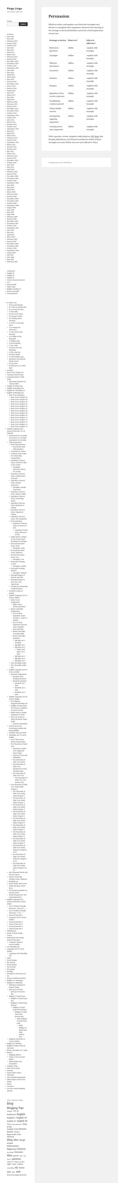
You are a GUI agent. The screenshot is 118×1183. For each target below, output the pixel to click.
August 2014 (11, 118)
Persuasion (11, 969)
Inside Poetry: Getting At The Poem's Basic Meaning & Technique (19, 539)
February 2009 (12, 194)
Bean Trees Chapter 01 (15, 372)
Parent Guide (11, 284)
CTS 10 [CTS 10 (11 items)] (16, 1111)
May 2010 (10, 167)
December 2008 (12, 199)
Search (9, 21)
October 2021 (12, 45)
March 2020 (11, 77)
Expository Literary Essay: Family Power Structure (18, 476)
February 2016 (12, 102)
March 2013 (11, 136)
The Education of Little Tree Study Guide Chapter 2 (19, 793)
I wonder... (11, 1086)
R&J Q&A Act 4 (20, 658)
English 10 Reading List (15, 388)
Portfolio (10, 971)
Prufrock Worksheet (20, 724)
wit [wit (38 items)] (18, 1171)
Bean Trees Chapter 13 (19, 422)
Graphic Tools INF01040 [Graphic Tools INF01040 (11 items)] (16, 1129)
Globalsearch (11, 931)
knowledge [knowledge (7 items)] (10, 1152)
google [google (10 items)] (9, 1127)
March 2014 (11, 122)
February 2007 (12, 239)
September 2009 (13, 183)
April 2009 (10, 190)
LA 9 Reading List (13, 947)
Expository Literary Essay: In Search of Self (20, 525)
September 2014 (13, 115)
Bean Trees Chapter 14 (19, 424)
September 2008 (13, 205)
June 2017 (10, 93)
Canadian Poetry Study (15, 375)
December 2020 (12, 61)
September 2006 (13, 250)
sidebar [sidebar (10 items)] (20, 1164)
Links (9, 958)
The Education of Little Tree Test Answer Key (21, 780)
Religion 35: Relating (14, 1043)
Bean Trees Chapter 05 (19, 404)
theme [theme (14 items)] (22, 1167)
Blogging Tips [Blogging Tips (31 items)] (15, 1108)
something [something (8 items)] (10, 1168)
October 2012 (12, 140)
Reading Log (13, 881)
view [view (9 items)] (13, 1172)
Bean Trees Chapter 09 (19, 413)
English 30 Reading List (15, 393)
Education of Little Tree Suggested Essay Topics (19, 750)
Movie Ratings (12, 960)
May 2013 (10, 131)
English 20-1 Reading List (16, 390)
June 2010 (10, 165)
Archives (10, 370)
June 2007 (10, 230)
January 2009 (12, 196)
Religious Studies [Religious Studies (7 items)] (19, 1162)
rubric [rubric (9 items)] (14, 1164)
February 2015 (12, 104)
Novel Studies (12, 965)
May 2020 (10, 73)
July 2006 (10, 255)
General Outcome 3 (16, 924)
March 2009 (11, 192)
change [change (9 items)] (9, 1111)
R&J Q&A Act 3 (20, 656)
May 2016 (10, 97)
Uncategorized (12, 293)
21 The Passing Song (16, 357)
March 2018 (11, 86)
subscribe (10, 1075)
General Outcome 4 (16, 926)
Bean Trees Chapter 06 (19, 406)
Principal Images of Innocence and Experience (18, 582)
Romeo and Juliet (13, 291)
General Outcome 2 (16, 922)
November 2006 (12, 246)
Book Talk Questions (18, 444)
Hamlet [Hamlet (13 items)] (10, 1131)
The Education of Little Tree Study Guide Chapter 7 (19, 827)
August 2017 (11, 91)
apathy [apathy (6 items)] (9, 1100)
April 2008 (10, 214)
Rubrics (9, 1052)
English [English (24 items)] (21, 1114)
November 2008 (12, 201)
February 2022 (12, 41)
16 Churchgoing (14, 343)
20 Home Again (14, 354)
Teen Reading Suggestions (16, 1077)
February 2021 (12, 57)
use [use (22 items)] (9, 1171)
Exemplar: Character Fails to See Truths (19, 469)
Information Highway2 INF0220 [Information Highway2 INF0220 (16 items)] (16, 1147)
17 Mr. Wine (13, 345)
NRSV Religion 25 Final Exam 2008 (22, 1021)
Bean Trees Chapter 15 (19, 426)
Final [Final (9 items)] (8, 1124)
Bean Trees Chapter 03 (19, 399)
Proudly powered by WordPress (60, 162)
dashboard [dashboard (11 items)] (11, 1114)
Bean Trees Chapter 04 (19, 402)
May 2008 (10, 212)
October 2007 (12, 226)
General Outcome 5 (16, 929)
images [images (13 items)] (10, 1143)
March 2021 (11, 55)
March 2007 (11, 237)
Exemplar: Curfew (19, 566)
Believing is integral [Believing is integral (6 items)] (17, 1100)
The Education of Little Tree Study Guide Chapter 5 (19, 814)
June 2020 (10, 70)
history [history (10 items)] (17, 1132)
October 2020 (12, 66)
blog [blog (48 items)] (10, 1103)
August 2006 (11, 253)
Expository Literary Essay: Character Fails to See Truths (18, 462)
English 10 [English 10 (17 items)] (21, 1117)
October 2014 (12, 113)
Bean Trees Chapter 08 (19, 411)
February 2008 (12, 217)
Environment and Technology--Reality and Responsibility (17, 728)
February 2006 (12, 262)
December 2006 (12, 244)
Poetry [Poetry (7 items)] (9, 1159)
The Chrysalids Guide (18, 663)
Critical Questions (15, 442)
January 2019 (12, 82)
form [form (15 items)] (25, 1124)
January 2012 (12, 147)
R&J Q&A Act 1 (20, 645)
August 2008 (11, 208)
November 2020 (12, 64)
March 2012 (11, 145)
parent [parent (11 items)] (16, 1155)
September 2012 (13, 142)
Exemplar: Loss (18, 559)
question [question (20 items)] (16, 1158)
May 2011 (10, 151)
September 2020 (13, 68)
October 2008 (12, 203)
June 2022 (10, 36)
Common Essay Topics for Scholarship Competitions (19, 455)
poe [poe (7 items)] (25, 1156)
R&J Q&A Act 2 (20, 647)
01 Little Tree (12, 303)
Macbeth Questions (20, 681)
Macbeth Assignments (19, 674)
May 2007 (10, 232)
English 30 (10, 278)
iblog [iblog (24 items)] (10, 1139)
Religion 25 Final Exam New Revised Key (21, 1014)
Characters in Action (18, 451)
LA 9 (8, 282)
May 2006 (10, 259)
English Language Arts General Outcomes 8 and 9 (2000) (16, 901)
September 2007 (13, 228)
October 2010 (12, 163)
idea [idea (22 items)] (16, 1139)
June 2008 (10, 210)
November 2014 (12, 111)
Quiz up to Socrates (16, 989)
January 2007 (12, 241)
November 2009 (12, 178)
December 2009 (12, 176)
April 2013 (10, 133)
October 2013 (12, 127)
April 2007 (10, 235)
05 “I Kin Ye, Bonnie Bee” (18, 307)
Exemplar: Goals (19, 548)
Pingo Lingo (14, 8)
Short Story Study (13, 1068)
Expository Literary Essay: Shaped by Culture (18, 512)
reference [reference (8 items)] (10, 1162)
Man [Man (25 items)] (9, 1155)
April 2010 (10, 169)
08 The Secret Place (16, 314)
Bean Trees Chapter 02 (19, 397)
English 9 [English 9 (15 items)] (11, 1117)
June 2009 (10, 185)
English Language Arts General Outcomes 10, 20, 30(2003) (16, 431)
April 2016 (10, 100)
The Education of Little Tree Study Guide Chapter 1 (19, 786)
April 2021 (10, 52)
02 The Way (13, 363)
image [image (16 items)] (22, 1140)
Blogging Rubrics (15, 1055)
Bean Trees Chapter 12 (19, 420)
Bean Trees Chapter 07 (19, 408)
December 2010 (12, 160)
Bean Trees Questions (16, 395)
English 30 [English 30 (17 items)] (22, 1120)
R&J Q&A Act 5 (20, 661)
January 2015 (12, 106)
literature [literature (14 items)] (18, 1152)
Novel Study (11, 967)
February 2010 (12, 172)
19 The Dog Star (14, 352)
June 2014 (10, 120)
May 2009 (10, 187)
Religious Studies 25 (14, 289)
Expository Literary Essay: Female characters (18, 483)
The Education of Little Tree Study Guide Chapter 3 (19, 800)
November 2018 (12, 84)
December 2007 (12, 221)
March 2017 (11, 95)
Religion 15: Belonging (15, 980)
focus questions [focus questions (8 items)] (16, 1124)
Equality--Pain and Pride (17, 733)
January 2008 (12, 219)
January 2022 (12, 43)
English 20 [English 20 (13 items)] (11, 1121)
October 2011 (12, 149)
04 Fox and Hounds (16, 305)
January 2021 (12, 59)
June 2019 (10, 79)
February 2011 (12, 156)
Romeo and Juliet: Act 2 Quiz (21, 651)
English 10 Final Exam (15, 386)
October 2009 (12, 181)
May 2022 (10, 39)
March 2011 (11, 154)
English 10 (10, 273)
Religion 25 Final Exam (17, 996)
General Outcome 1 (16, 915)
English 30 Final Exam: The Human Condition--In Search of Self (19, 708)
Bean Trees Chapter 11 (19, 417)
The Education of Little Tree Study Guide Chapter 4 (19, 807)
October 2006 (12, 248)
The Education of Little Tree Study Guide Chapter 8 (19, 834)
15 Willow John (14, 341)
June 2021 (10, 48)
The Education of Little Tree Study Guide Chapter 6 (19, 820)
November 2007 (12, 223)
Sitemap (10, 1070)
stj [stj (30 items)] (16, 1167)
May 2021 (10, 50)
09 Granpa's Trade (15, 316)
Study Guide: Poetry (14, 1073)
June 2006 (10, 257)
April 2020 (10, 75)
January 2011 (12, 158)
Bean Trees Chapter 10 (19, 415)
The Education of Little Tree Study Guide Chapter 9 (19, 841)
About (9, 1084)
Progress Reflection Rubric (16, 978)
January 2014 (12, 124)
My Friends (11, 962)
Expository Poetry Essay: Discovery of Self (21, 532)
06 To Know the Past (16, 309)
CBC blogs (95, 136)
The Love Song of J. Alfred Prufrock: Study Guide (19, 719)
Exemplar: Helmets (20, 573)
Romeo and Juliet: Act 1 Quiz (17, 1050)
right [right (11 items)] (9, 1164)
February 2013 (12, 138)
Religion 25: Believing (14, 983)
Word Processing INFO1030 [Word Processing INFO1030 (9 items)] (16, 1175)
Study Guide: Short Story (18, 884)
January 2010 (12, 174)
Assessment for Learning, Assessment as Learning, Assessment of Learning (18, 437)
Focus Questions (16, 521)
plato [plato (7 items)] (21, 1156)
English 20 (10, 275)
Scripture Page (12, 1066)
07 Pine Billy (13, 312)
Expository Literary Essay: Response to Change (18, 505)
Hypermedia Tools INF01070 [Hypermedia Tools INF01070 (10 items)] (14, 1135)
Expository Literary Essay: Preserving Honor (18, 498)
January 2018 (12, 88)
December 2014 (12, 109)
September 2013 (13, 129)
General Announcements (16, 280)
